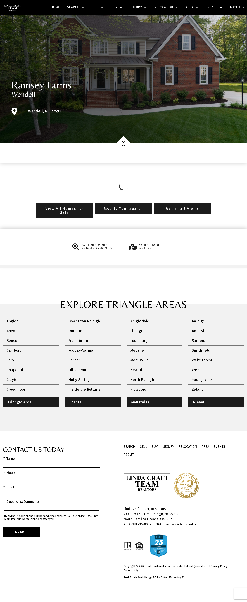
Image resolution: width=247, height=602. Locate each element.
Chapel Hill (16, 380)
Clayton (13, 390)
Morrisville (139, 370)
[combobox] (76, 8)
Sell (143, 457)
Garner (74, 370)
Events (219, 457)
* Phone (9, 484)
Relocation (188, 457)
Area (205, 457)
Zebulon (199, 400)
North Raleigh (142, 390)
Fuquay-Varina (80, 361)
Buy (154, 457)
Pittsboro (138, 400)
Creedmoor (16, 400)
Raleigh (198, 331)
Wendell (23, 105)
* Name (9, 469)
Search (137, 8)
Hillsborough (79, 380)
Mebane (137, 361)
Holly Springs (79, 390)
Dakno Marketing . (173, 588)
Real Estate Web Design (140, 588)
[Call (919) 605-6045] (207, 8)
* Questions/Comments (22, 512)
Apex (11, 341)
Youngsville (202, 390)
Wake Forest (202, 370)
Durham (75, 341)
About (129, 465)
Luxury (168, 457)
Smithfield (201, 361)
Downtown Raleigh (84, 331)
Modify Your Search (123, 219)
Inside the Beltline (84, 400)
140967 (166, 530)
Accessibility (131, 581)
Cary (10, 370)
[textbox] (78, 8)
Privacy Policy (219, 576)
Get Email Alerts (182, 219)
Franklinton (78, 351)
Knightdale (139, 331)
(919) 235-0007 (138, 535)
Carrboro (14, 361)
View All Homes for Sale (64, 221)
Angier (12, 331)
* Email (8, 498)
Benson (13, 351)
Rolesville (200, 341)
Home (55, 20)
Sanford (198, 351)
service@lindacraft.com (178, 535)
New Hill (137, 380)
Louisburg (139, 351)
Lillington (138, 341)
